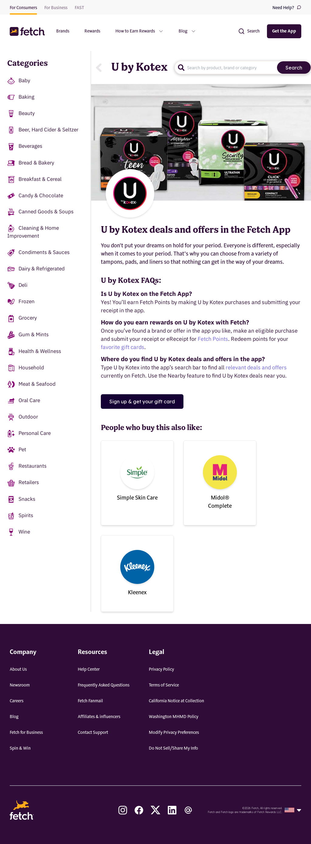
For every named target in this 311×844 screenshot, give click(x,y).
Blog (14, 717)
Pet (16, 450)
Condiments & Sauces (38, 252)
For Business (55, 8)
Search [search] (293, 68)
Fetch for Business (26, 732)
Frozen (21, 302)
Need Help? (286, 7)
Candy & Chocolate (35, 195)
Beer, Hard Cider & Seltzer (42, 130)
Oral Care (23, 401)
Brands (62, 31)
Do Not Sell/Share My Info (173, 748)
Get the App (284, 31)
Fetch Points (213, 338)
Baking (20, 97)
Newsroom (20, 685)
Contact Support (93, 732)
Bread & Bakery (30, 163)
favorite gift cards (122, 347)
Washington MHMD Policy (173, 717)
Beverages (24, 146)
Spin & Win (20, 748)
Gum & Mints (28, 335)
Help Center (89, 669)
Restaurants (26, 466)
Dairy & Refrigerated (36, 269)
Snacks (21, 499)
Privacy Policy (161, 669)
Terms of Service (164, 685)
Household (25, 368)
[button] (28, 31)
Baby (18, 81)
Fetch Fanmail (90, 701)
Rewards (92, 31)
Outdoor (22, 417)
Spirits (20, 516)
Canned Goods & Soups (40, 212)
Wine (18, 532)
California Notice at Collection (176, 701)
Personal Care (29, 433)
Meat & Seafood (31, 384)
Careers (16, 701)
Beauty (21, 113)
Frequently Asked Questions (103, 685)
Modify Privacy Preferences (174, 732)
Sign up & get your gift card (142, 401)
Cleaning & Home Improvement (33, 232)
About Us (18, 669)
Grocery (22, 318)
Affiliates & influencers (99, 717)
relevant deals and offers (256, 367)
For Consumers (23, 8)
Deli (17, 285)
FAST (79, 8)
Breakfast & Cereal (34, 179)
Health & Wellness (34, 351)
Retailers (23, 482)
